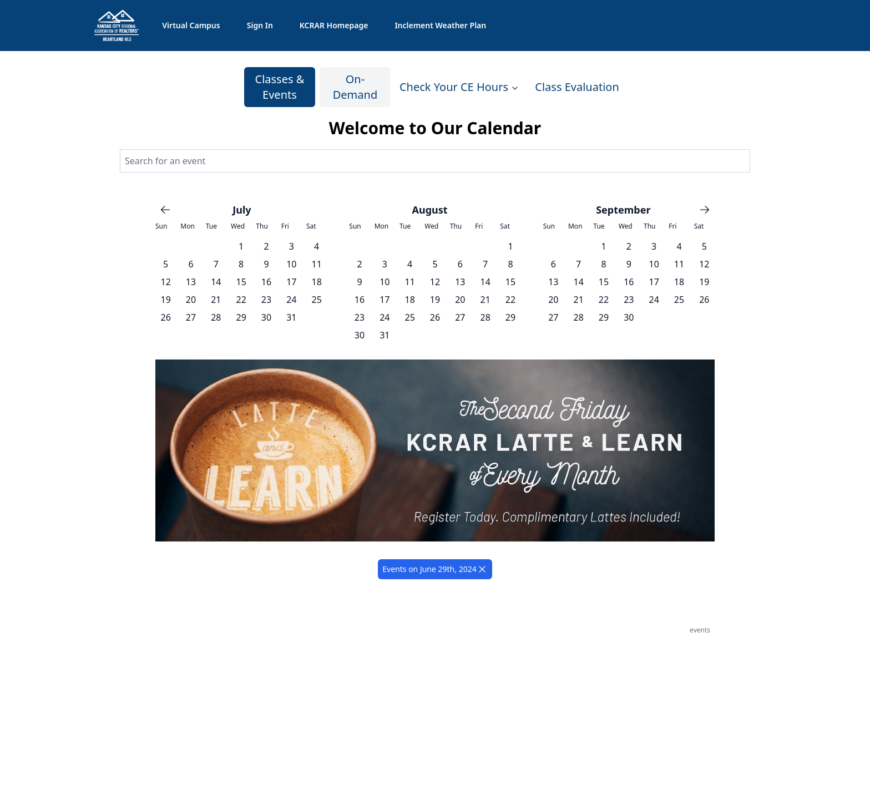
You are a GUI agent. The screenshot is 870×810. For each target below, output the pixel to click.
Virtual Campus (191, 25)
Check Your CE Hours (459, 86)
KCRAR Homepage (334, 25)
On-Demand (355, 87)
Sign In (260, 25)
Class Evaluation (577, 86)
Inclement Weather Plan (440, 25)
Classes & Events (280, 87)
